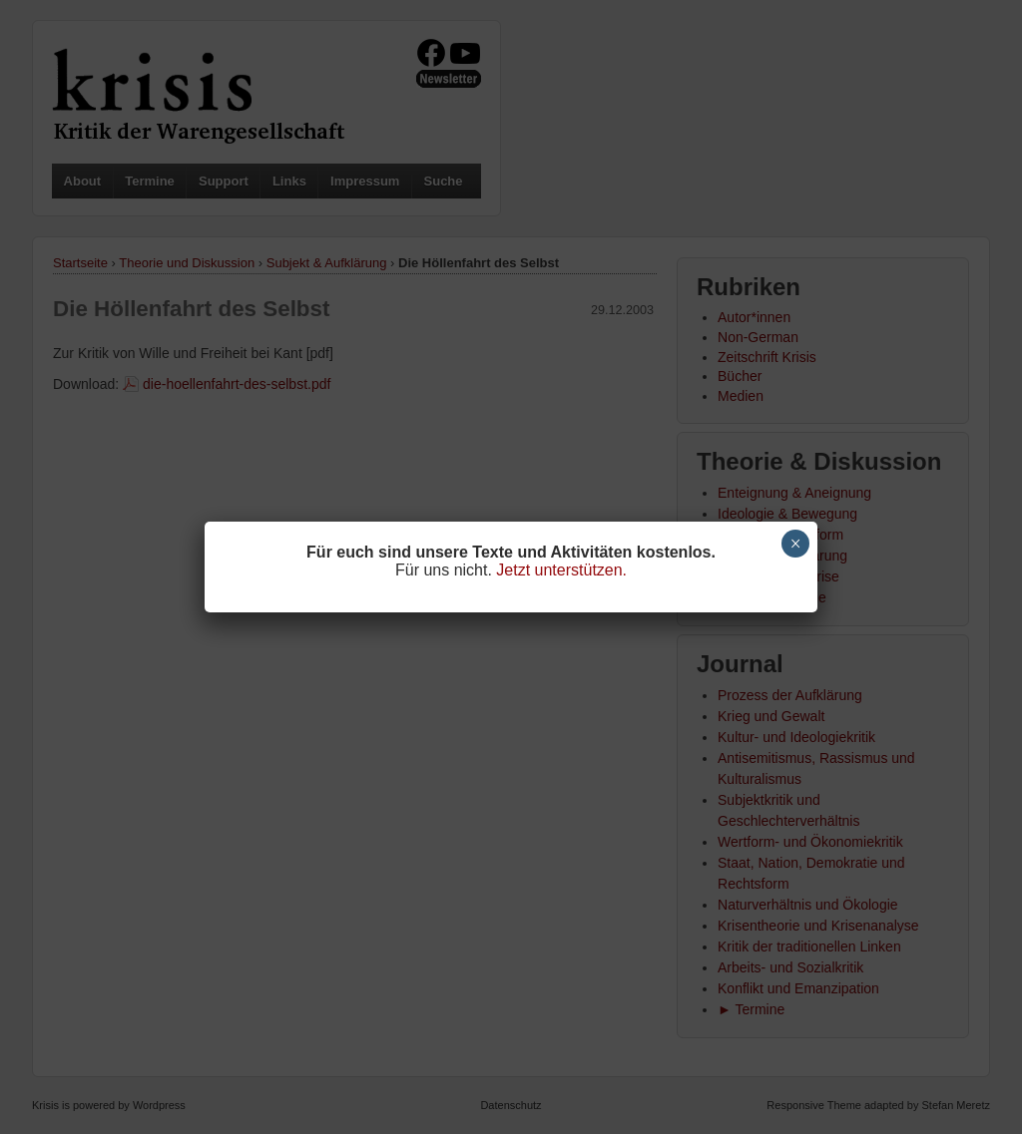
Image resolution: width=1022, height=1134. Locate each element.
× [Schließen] (795, 544)
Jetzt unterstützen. (561, 570)
